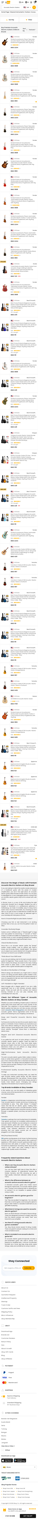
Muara (3, 1436)
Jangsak (4, 1443)
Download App (6, 1331)
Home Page (5, 12)
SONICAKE (34, 827)
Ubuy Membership (8, 1319)
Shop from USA (8, 1488)
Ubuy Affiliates (6, 1359)
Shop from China (23, 1494)
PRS (2, 1138)
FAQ (2, 1345)
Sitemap (4, 1302)
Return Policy (6, 1342)
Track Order (5, 1305)
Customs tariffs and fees (10, 1308)
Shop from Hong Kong (25, 1491)
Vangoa (34, 433)
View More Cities (7, 1446)
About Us (4, 1288)
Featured (32, 30)
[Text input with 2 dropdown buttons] (12, 7)
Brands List (5, 1335)
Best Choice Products (32, 491)
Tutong (4, 1429)
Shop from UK (20, 1488)
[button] (21, 2)
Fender (35, 37)
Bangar (4, 1432)
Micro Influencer (7, 1315)
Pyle (35, 845)
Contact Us (5, 1291)
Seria (3, 1425)
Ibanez (35, 696)
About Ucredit (6, 1349)
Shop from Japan (9, 1491)
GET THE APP (27, 1516)
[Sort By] (9, 19)
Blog (3, 1355)
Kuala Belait (5, 1422)
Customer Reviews (8, 1338)
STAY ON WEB (10, 1516)
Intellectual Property (9, 1298)
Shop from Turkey (9, 1497)
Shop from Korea (8, 1494)
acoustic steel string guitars (14, 1010)
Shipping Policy (6, 1312)
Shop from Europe (24, 1497)
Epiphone (34, 761)
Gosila (35, 264)
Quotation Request (8, 1295)
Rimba (3, 1439)
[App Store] (7, 1461)
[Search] (34, 7)
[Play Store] (20, 1461)
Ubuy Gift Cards (7, 1352)
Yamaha (34, 562)
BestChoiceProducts (32, 300)
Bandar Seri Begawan (9, 1419)
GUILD (35, 864)
